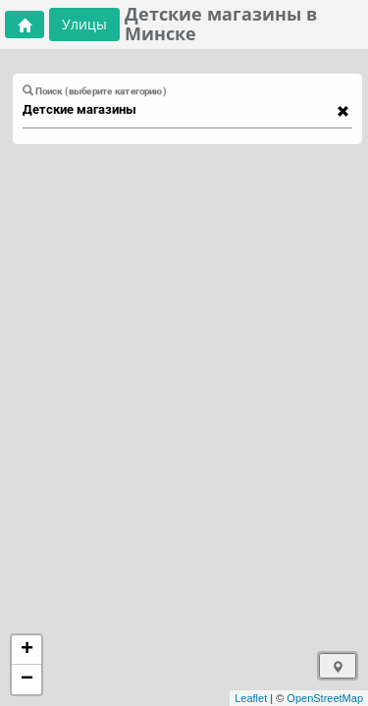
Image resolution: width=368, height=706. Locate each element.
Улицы (84, 24)
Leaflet (251, 698)
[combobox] (178, 110)
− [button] (27, 679)
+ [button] (27, 650)
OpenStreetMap (325, 698)
